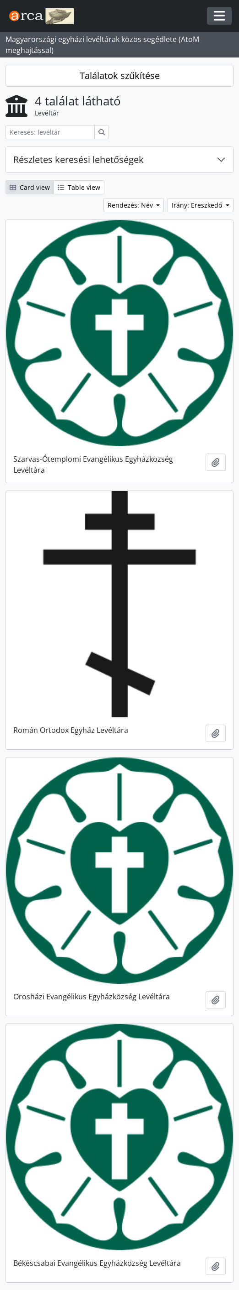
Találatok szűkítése (120, 75)
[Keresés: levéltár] (50, 132)
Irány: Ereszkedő (198, 205)
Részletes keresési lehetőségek (78, 159)
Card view (30, 187)
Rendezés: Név (131, 205)
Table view (79, 187)
